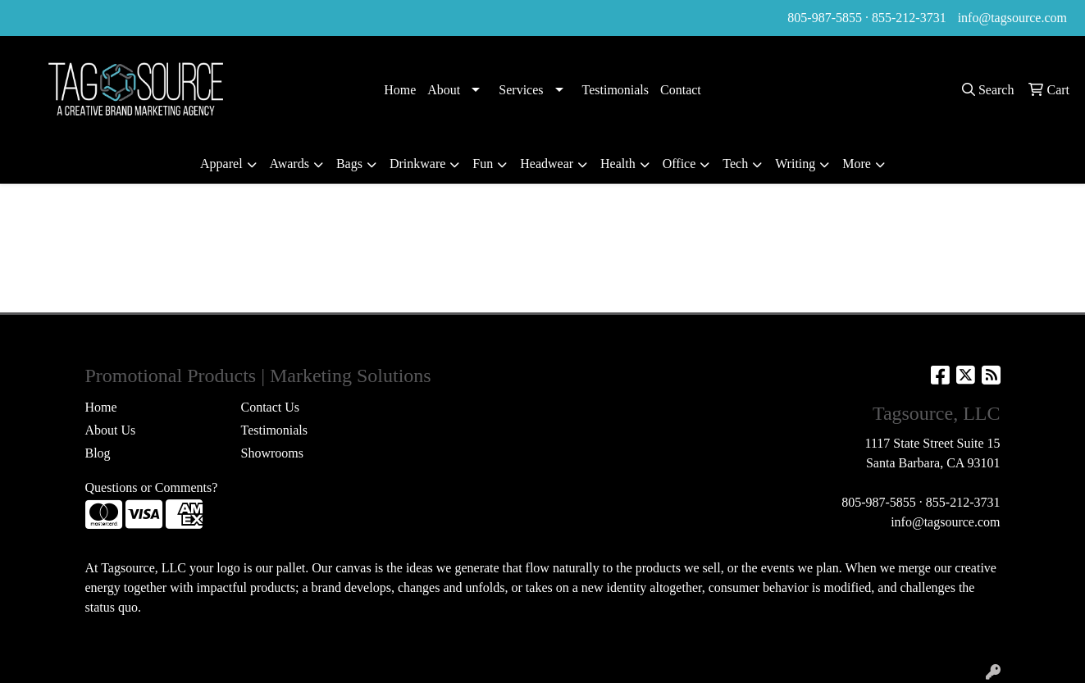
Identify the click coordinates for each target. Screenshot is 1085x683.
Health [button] (618, 164)
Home (400, 90)
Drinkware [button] (417, 164)
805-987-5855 (824, 18)
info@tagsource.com (1012, 18)
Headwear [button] (546, 164)
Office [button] (679, 164)
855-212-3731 (909, 18)
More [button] (856, 164)
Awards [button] (289, 164)
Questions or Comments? (151, 487)
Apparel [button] (221, 164)
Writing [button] (795, 164)
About (443, 90)
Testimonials (616, 90)
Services (521, 90)
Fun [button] (482, 164)
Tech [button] (735, 164)
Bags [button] (349, 164)
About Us (110, 430)
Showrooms (272, 453)
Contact (680, 90)
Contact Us (270, 407)
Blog (98, 453)
